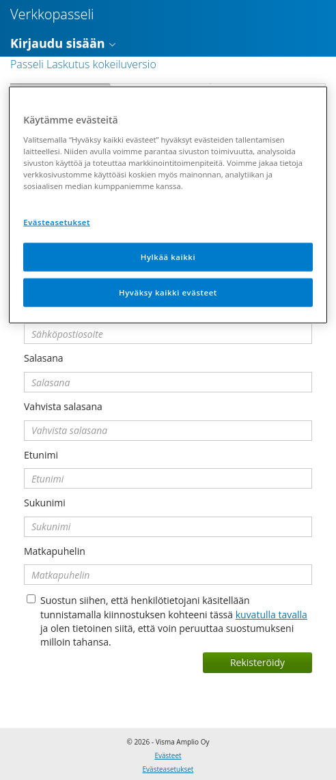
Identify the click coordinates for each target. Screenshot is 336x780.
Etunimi (41, 454)
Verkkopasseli (52, 14)
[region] (167, 205)
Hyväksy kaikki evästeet (168, 292)
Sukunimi (45, 502)
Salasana (44, 357)
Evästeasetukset (168, 769)
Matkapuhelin (54, 551)
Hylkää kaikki (168, 257)
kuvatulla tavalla (271, 614)
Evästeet (167, 755)
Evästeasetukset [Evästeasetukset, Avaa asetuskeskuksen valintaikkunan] (56, 222)
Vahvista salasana (63, 406)
